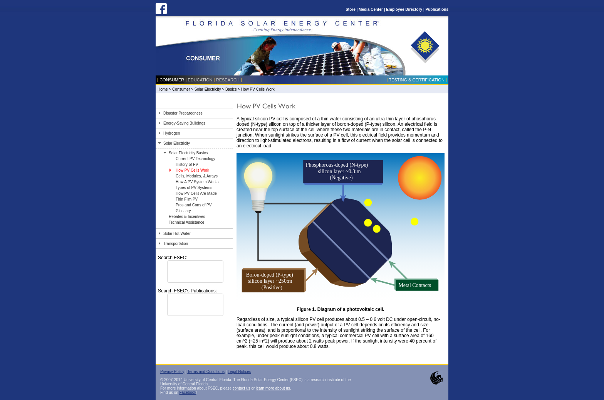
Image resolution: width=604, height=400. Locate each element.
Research (228, 80)
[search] (185, 271)
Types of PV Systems (194, 188)
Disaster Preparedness (183, 113)
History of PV (187, 164)
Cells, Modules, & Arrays (197, 176)
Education (200, 80)
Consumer (171, 80)
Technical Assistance (186, 222)
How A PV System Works (197, 182)
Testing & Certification (416, 80)
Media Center (371, 9)
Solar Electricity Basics (188, 153)
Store (351, 9)
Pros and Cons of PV (193, 205)
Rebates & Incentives (187, 216)
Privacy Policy (172, 372)
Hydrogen (171, 133)
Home (163, 89)
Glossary (183, 211)
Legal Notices (239, 372)
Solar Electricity (208, 89)
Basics (231, 89)
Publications (437, 9)
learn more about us (273, 388)
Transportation (175, 243)
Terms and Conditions (206, 372)
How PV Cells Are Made (196, 193)
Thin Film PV (187, 199)
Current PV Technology (195, 159)
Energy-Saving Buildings (184, 123)
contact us (241, 388)
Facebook (187, 392)
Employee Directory (404, 9)
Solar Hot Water (177, 233)
